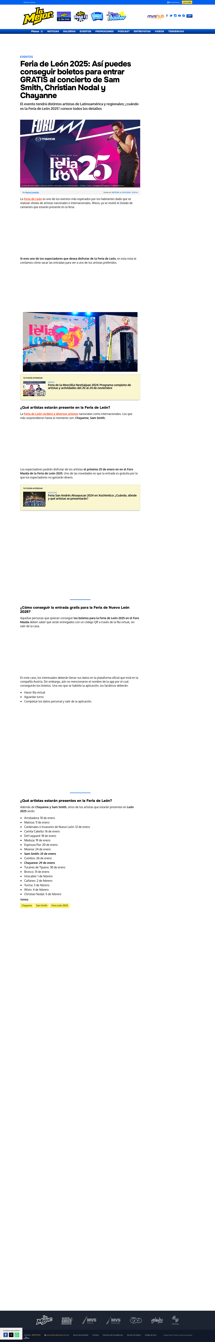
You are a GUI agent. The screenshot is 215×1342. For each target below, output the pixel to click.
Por (31, 192)
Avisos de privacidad (80, 1335)
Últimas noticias (29, 2)
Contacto (95, 1335)
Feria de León (33, 199)
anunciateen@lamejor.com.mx (56, 1335)
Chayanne (27, 905)
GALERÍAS (69, 31)
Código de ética (150, 1335)
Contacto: (32, 1335)
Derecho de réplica (134, 1335)
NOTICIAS (53, 31)
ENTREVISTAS (142, 31)
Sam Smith (41, 905)
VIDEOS (159, 31)
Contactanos (173, 2)
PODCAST (124, 31)
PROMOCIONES (104, 31)
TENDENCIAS (176, 31)
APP (189, 16)
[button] (5, 1335)
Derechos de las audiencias (113, 1335)
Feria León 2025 (60, 905)
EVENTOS (85, 31)
